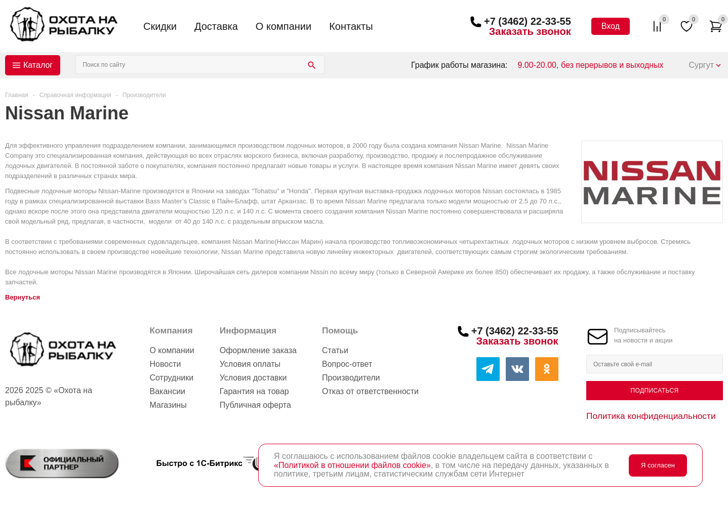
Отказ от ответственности (370, 391)
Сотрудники (171, 377)
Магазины (167, 405)
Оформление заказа (258, 350)
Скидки (160, 26)
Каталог (38, 65)
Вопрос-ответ (347, 364)
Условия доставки (253, 377)
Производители (351, 377)
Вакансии (167, 391)
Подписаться (654, 390)
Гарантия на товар (254, 391)
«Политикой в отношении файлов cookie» (352, 465)
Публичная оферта (255, 405)
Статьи (335, 350)
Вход (610, 26)
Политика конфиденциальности (651, 416)
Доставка (216, 26)
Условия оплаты (250, 364)
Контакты (351, 26)
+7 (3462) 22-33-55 (527, 21)
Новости (165, 364)
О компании (283, 26)
